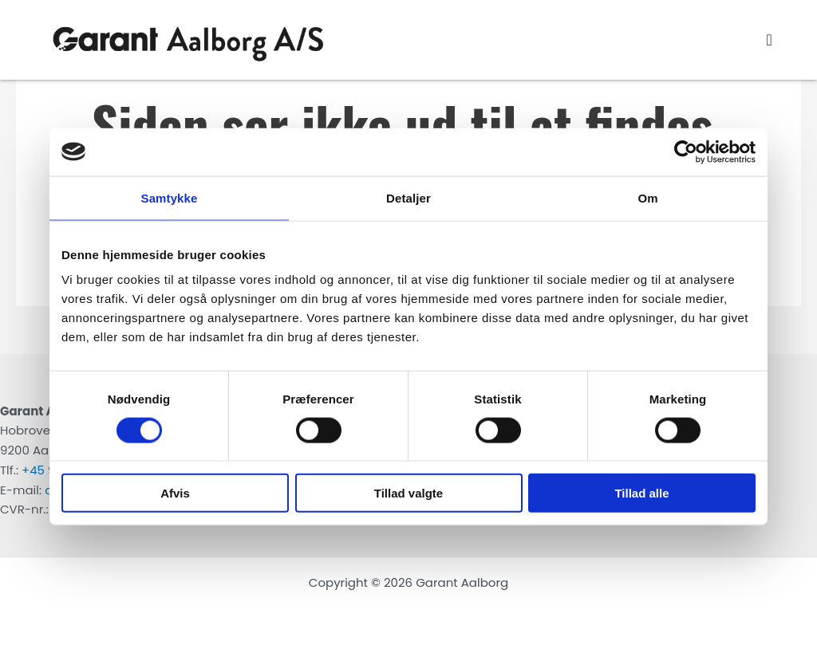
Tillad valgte (408, 493)
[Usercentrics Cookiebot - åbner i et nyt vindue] (686, 151)
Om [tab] (647, 197)
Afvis (175, 493)
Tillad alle (641, 493)
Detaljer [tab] (408, 197)
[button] (769, 40)
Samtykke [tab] (169, 197)
